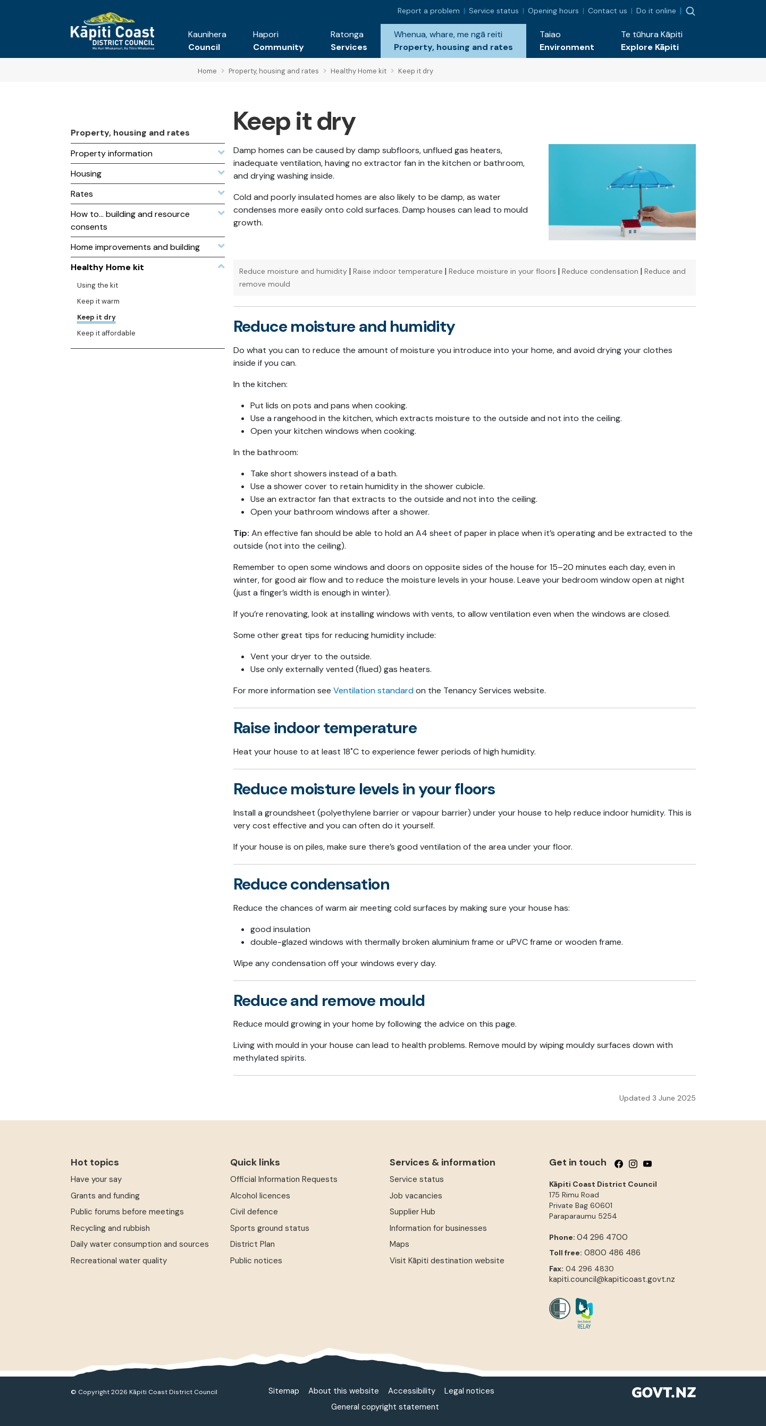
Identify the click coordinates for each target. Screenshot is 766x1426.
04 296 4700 (602, 1237)
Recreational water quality (119, 1260)
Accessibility (411, 1391)
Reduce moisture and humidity (293, 271)
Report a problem (429, 10)
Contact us (607, 10)
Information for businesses (438, 1228)
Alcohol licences (260, 1195)
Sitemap (283, 1391)
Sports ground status (269, 1228)
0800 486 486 (612, 1252)
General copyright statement (385, 1407)
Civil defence (254, 1211)
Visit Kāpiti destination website (447, 1260)
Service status (494, 10)
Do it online (656, 10)
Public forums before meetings (127, 1211)
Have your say (96, 1179)
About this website (343, 1391)
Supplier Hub (412, 1211)
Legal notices (469, 1391)
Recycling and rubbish (110, 1228)
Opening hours (553, 10)
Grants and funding (105, 1195)
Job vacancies (416, 1195)
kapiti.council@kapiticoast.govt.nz (612, 1279)
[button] (207, 41)
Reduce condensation (600, 271)
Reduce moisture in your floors (502, 271)
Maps (399, 1244)
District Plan (252, 1244)
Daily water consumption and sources (140, 1244)
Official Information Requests (284, 1179)
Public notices (256, 1260)
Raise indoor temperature (398, 271)
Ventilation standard (373, 690)
